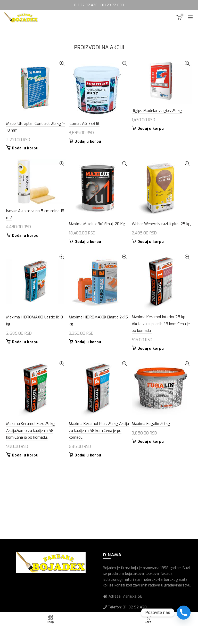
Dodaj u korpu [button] (25, 148)
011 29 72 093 (112, 5)
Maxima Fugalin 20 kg (151, 423)
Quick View (61, 63)
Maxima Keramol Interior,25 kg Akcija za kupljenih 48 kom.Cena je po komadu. (161, 323)
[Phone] (184, 613)
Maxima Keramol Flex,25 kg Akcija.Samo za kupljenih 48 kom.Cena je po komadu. (30, 430)
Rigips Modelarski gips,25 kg (157, 110)
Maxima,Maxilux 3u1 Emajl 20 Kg (97, 223)
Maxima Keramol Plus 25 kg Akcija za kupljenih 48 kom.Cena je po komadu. (99, 430)
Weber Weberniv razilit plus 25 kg (161, 223)
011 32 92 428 (86, 5)
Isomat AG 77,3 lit (84, 123)
